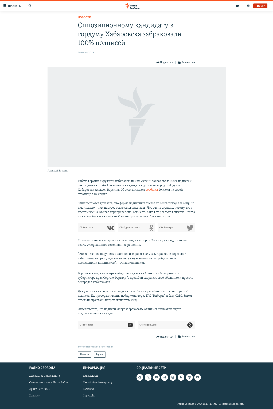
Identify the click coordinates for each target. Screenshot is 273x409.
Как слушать (90, 375)
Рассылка (89, 389)
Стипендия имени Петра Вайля (48, 382)
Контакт (34, 395)
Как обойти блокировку (97, 382)
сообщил (152, 190)
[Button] (164, 62)
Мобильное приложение (44, 375)
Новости (84, 17)
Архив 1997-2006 (39, 389)
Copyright (89, 395)
